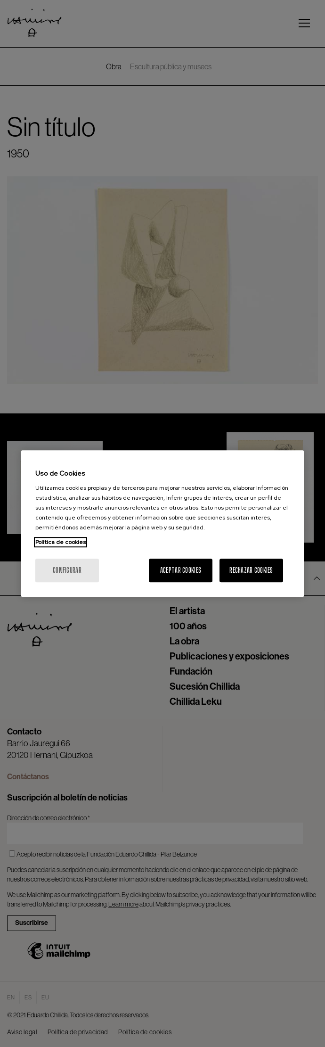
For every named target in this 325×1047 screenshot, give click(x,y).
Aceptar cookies (180, 570)
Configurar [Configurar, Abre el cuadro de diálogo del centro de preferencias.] (67, 570)
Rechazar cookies (251, 570)
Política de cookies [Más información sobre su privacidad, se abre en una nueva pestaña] (60, 542)
